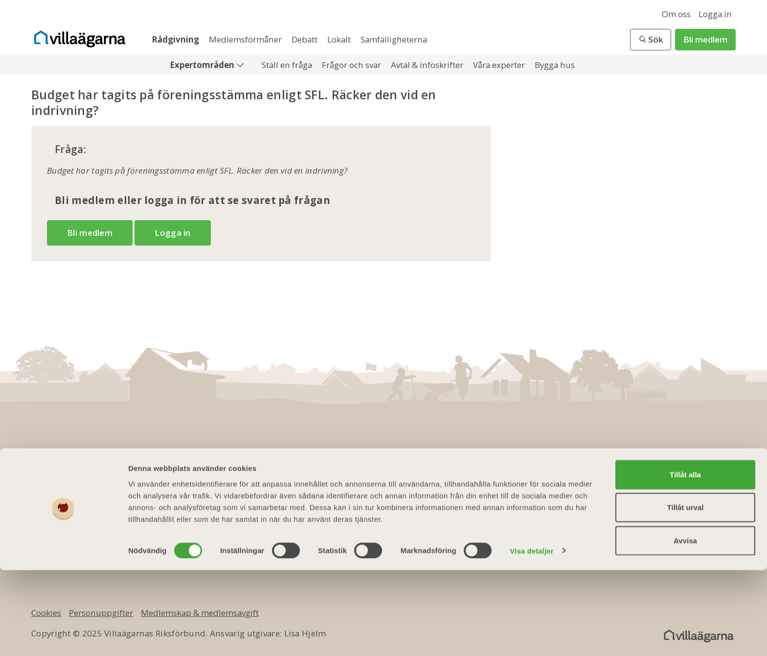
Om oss (676, 14)
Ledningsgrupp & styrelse (303, 502)
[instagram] (722, 477)
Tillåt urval (685, 593)
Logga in (715, 14)
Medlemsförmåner (246, 39)
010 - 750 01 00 (79, 470)
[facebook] (634, 477)
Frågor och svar (352, 64)
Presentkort (402, 502)
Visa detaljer (531, 637)
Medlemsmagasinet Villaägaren (442, 486)
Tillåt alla (685, 560)
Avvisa (685, 626)
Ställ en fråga (288, 64)
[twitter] (663, 477)
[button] (650, 39)
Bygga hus (555, 64)
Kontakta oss (277, 486)
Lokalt (340, 39)
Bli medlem (705, 39)
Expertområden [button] (203, 64)
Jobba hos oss (279, 517)
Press (262, 533)
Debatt (305, 39)
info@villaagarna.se (92, 486)
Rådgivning (176, 39)
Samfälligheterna (394, 39)
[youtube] (692, 477)
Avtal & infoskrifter (428, 64)
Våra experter (500, 64)
